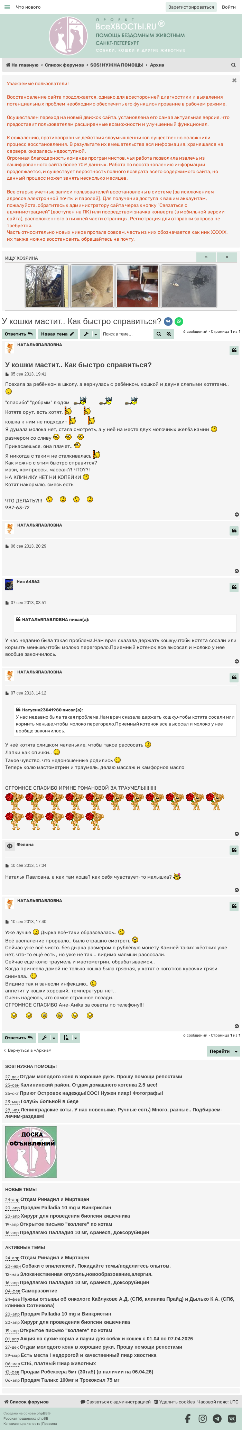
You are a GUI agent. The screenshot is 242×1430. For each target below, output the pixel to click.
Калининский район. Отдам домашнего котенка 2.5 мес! (88, 1085)
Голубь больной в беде (49, 1101)
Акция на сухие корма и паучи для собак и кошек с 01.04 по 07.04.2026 (106, 1338)
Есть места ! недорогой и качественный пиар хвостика (88, 1355)
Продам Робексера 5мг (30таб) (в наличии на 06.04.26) (86, 1371)
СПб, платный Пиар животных (58, 1363)
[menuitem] (28, 7)
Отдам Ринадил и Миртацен (54, 1199)
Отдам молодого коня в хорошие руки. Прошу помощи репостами (101, 1076)
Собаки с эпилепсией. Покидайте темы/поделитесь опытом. (96, 1266)
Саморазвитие (39, 1290)
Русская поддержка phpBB (25, 1419)
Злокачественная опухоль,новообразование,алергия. (86, 1274)
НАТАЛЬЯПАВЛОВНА (39, 344)
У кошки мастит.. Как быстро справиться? (81, 321)
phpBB (42, 1413)
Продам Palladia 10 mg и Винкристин (66, 1207)
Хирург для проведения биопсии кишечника (75, 1216)
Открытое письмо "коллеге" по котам (66, 1224)
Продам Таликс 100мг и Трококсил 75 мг (70, 1380)
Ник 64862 (28, 581)
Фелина (25, 844)
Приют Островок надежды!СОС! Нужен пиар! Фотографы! (91, 1093)
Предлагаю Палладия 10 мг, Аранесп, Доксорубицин (84, 1232)
